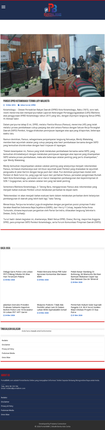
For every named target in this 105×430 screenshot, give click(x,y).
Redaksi (5, 340)
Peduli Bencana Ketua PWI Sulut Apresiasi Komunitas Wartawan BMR (52, 274)
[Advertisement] (52, 27)
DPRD (33, 105)
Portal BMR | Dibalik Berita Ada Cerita (55, 426)
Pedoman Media (8, 353)
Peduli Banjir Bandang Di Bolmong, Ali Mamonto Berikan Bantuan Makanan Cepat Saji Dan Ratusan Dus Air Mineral (86, 275)
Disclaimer (6, 345)
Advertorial (25, 105)
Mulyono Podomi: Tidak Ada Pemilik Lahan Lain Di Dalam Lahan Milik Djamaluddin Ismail (52, 307)
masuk (33, 331)
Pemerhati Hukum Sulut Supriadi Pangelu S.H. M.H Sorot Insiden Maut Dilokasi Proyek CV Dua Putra (86, 308)
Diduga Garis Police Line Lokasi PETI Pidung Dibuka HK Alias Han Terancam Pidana (18, 274)
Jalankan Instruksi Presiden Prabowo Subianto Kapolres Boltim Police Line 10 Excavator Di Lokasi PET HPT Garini (18, 308)
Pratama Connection (58, 424)
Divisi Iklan (6, 357)
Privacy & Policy (8, 349)
